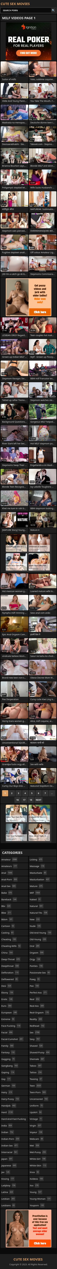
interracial (9, 1152)
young (36, 1192)
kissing (8, 1178)
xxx (34, 1185)
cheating (9, 939)
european (9, 1012)
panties (36, 966)
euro (6, 1006)
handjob (8, 1105)
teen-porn (38, 1092)
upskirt (36, 1112)
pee (35, 986)
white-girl (38, 1159)
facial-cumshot (12, 1039)
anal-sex (8, 886)
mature (36, 886)
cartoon (8, 926)
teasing (36, 1079)
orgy (35, 959)
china (7, 952)
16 (17, 799)
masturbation (40, 879)
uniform (36, 1105)
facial (7, 1032)
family (7, 1045)
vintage (36, 1119)
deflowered (9, 979)
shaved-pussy (40, 1052)
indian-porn (10, 1139)
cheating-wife (11, 946)
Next (38, 799)
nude (35, 926)
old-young (38, 939)
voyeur (36, 1132)
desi (6, 986)
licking (36, 859)
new (35, 919)
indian (7, 1132)
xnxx (35, 1172)
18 (31, 799)
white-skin (38, 1165)
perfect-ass (38, 992)
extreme (8, 1019)
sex (35, 1032)
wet (35, 1145)
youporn (37, 1205)
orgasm (37, 952)
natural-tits (39, 912)
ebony (7, 992)
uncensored (39, 1099)
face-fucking (11, 1025)
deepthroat (10, 966)
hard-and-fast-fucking (13, 1119)
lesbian (8, 1198)
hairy (7, 1092)
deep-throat (10, 959)
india (6, 1125)
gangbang (9, 1065)
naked (35, 899)
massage (37, 866)
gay (6, 1079)
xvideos (37, 1178)
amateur (9, 859)
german (8, 1085)
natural (36, 906)
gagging (8, 1059)
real (35, 999)
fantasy (8, 1052)
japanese (9, 1165)
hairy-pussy (10, 1099)
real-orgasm (39, 1012)
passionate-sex (40, 972)
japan (7, 1159)
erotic (7, 999)
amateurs (9, 866)
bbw (6, 912)
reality (36, 1019)
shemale (37, 1059)
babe (6, 892)
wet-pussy (38, 1152)
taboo (36, 1065)
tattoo (36, 1072)
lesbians (8, 1205)
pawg (35, 979)
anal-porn (9, 879)
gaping (8, 1072)
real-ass (37, 1006)
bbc (6, 906)
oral (35, 946)
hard (7, 1112)
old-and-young (41, 932)
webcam (37, 1139)
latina (7, 1192)
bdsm (7, 919)
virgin (36, 1125)
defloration (10, 972)
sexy (35, 1039)
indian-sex (9, 1145)
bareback (9, 899)
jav (5, 1172)
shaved (36, 1045)
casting (7, 932)
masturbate (38, 872)
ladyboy (8, 1185)
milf (35, 892)
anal (7, 872)
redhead (37, 1025)
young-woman (40, 1198)
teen (36, 1085)
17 (24, 799)
